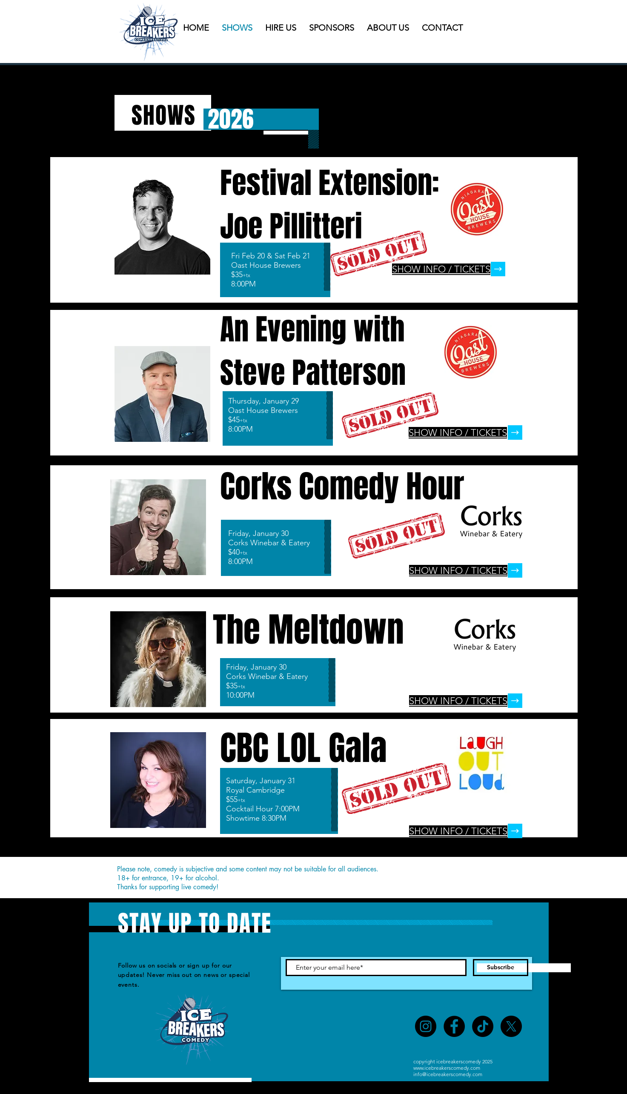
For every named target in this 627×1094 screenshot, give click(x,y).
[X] (511, 1026)
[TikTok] (482, 1026)
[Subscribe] (500, 967)
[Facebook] (454, 1026)
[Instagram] (425, 1026)
